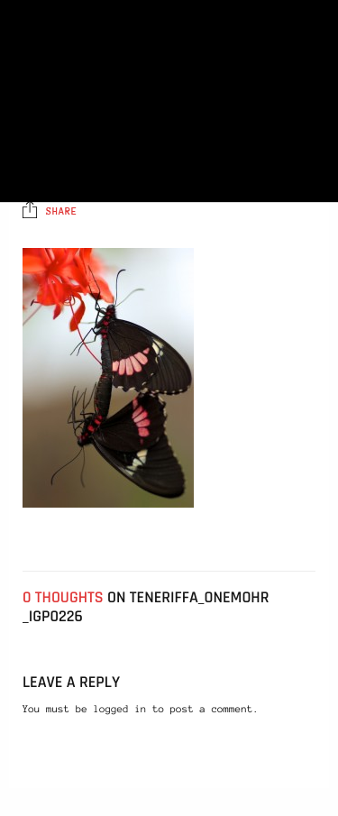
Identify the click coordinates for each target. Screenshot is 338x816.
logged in (120, 709)
